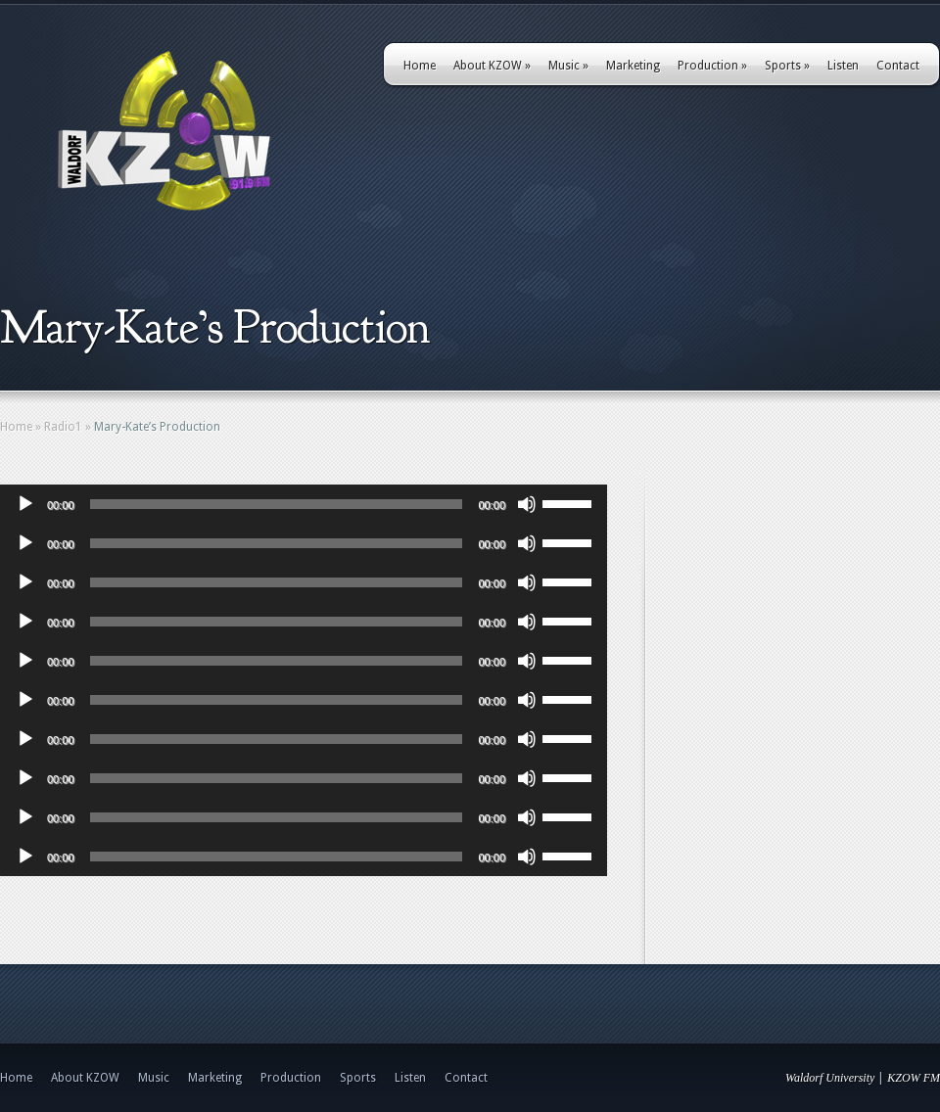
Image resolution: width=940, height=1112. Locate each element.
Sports (787, 65)
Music (568, 65)
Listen (843, 65)
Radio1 (63, 427)
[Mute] (527, 504)
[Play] (25, 504)
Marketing (633, 65)
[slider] (276, 504)
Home (419, 65)
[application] (303, 504)
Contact (897, 65)
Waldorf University (829, 1078)
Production (712, 65)
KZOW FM (913, 1078)
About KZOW (492, 65)
